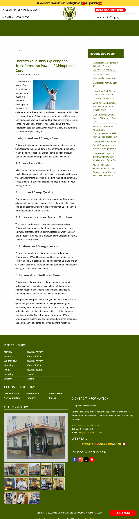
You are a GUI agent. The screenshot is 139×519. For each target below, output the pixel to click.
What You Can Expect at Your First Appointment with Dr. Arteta (104, 106)
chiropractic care (25, 116)
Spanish (95, 3)
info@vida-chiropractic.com (90, 432)
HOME (22, 25)
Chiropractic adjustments (27, 145)
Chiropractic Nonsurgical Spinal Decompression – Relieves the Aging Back (104, 145)
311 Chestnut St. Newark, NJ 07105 (21, 10)
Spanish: (105, 444)
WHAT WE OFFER (58, 25)
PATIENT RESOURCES (45, 32)
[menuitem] (22, 24)
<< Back (19, 50)
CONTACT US (97, 32)
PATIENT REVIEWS (73, 32)
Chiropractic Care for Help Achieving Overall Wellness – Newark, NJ (105, 66)
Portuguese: (89, 443)
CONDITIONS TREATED (106, 25)
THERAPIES (80, 25)
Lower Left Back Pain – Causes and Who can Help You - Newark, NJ (104, 94)
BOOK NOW (123, 513)
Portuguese (75, 3)
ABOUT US (36, 25)
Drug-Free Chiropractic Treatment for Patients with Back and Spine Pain (105, 156)
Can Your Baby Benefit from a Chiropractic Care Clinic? (104, 118)
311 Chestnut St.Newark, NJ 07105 (87, 425)
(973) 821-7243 (22, 17)
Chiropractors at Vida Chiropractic (31, 257)
